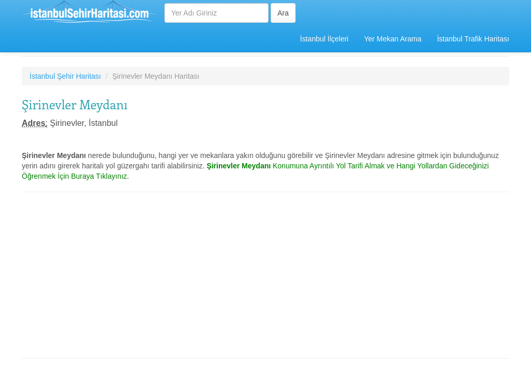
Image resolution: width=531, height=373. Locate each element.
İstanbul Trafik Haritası (473, 39)
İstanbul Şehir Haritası (65, 76)
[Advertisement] (265, 275)
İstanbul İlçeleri (324, 39)
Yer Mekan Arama (393, 39)
